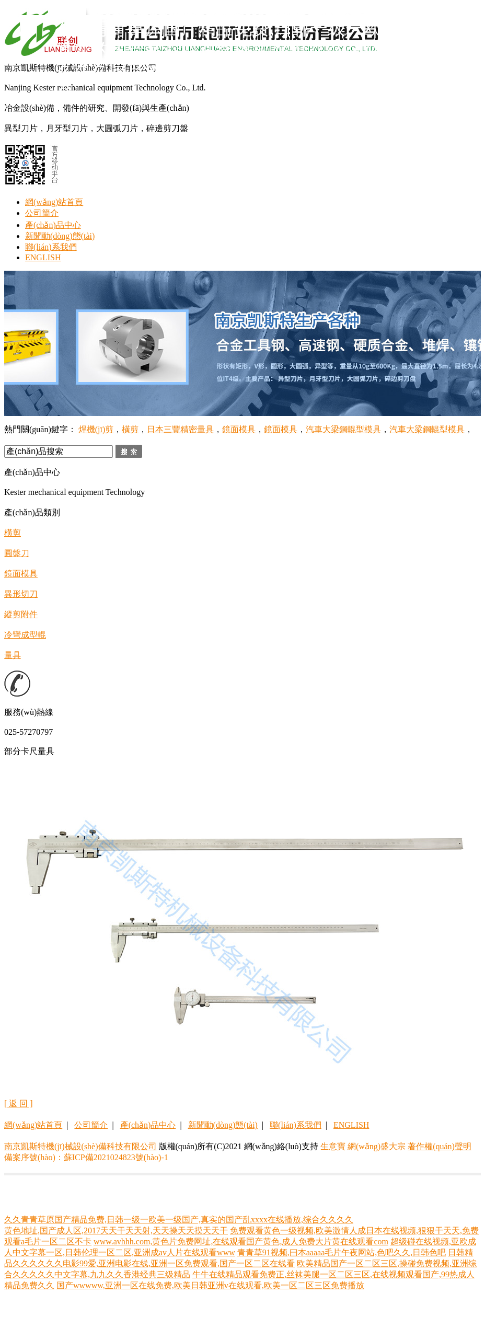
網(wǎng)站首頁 (54, 202)
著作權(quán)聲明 (439, 1146)
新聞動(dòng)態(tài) (60, 236)
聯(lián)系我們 (51, 246)
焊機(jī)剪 (96, 429)
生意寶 (332, 1146)
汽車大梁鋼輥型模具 (343, 429)
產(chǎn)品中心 (53, 225)
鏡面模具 (239, 429)
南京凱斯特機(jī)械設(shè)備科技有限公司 (80, 1146)
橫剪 (130, 429)
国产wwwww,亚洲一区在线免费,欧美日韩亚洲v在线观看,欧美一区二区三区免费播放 (210, 1285)
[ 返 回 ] (18, 1103)
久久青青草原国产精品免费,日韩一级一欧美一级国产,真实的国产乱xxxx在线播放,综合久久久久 (178, 1219)
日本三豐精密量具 (180, 429)
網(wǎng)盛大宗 (377, 1146)
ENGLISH (43, 257)
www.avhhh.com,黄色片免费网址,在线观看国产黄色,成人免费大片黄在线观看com (241, 1241)
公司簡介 (42, 213)
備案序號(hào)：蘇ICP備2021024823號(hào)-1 (86, 1157)
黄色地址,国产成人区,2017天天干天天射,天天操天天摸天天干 (116, 1230)
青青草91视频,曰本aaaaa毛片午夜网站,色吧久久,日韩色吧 (341, 1252)
